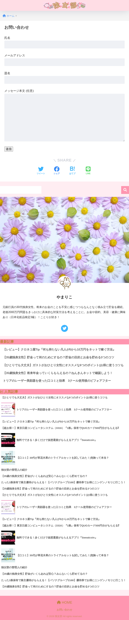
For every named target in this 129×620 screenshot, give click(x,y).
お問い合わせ (64, 609)
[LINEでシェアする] (88, 171)
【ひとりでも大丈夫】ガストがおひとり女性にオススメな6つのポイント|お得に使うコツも (63, 365)
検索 (125, 190)
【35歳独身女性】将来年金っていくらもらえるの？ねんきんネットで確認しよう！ (58, 373)
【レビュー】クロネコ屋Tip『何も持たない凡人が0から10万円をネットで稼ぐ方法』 (59, 349)
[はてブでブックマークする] (72, 171)
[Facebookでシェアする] (57, 171)
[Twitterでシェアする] (41, 171)
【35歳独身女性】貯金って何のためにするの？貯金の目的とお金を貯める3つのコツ (58, 357)
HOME (64, 602)
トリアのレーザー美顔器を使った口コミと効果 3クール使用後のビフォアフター (57, 380)
